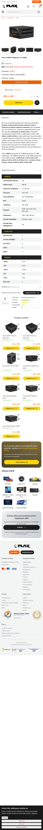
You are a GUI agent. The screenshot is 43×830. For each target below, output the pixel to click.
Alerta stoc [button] (18, 102)
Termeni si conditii (6, 628)
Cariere (4, 600)
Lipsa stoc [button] (8, 63)
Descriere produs (8, 112)
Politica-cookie (6, 630)
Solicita (21, 527)
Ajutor (24, 605)
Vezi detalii (4, 817)
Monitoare (25, 572)
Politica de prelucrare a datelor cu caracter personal (11, 634)
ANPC (3, 608)
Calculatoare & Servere (29, 567)
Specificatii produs (24, 112)
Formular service (6, 598)
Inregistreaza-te (27, 552)
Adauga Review (32, 293)
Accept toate (22, 820)
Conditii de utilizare (28, 600)
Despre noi (9, 1)
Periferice (25, 577)
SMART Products (27, 582)
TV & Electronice (27, 584)
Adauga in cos (11, 348)
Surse (17, 18)
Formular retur (27, 608)
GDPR (24, 610)
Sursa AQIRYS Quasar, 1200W (11, 426)
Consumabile (26, 589)
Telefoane (25, 564)
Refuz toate (21, 824)
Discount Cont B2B (21, 82)
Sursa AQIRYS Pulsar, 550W (11, 366)
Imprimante (26, 574)
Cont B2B (36, 1)
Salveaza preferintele (21, 827)
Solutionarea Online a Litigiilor (10, 603)
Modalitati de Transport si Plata (10, 562)
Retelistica (25, 587)
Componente (10, 18)
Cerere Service (21, 462)
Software (25, 579)
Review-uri (37, 112)
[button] (3, 12)
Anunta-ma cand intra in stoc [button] (23, 67)
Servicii (15, 1)
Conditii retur (5, 564)
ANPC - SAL (5, 605)
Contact (4, 1)
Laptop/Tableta (27, 562)
